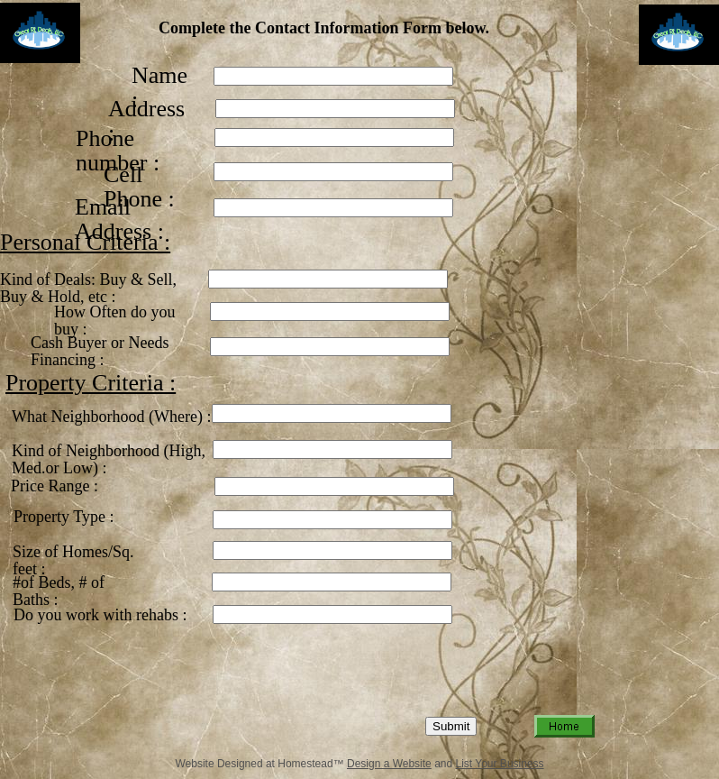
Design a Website (389, 763)
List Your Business (500, 763)
